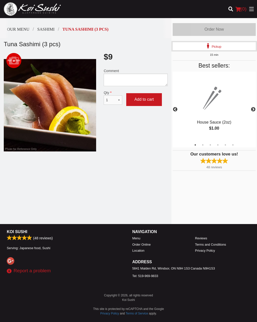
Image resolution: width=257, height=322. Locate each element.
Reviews (201, 238)
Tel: (145, 276)
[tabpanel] (214, 106)
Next (253, 109)
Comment (135, 77)
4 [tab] (217, 144)
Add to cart (144, 99)
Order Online (141, 244)
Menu (136, 238)
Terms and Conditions (210, 244)
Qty (113, 98)
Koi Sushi (17, 232)
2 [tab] (202, 144)
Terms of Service (137, 313)
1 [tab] (195, 144)
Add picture (14, 60)
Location (138, 250)
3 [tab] (210, 144)
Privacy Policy (205, 250)
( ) (240, 9)
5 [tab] (225, 144)
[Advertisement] (86, 167)
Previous (175, 109)
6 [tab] (232, 144)
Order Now (214, 29)
